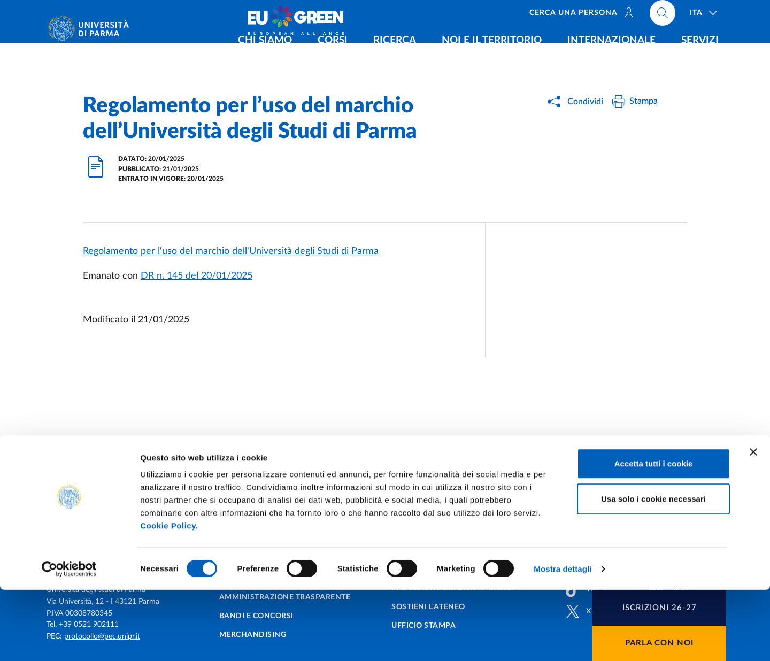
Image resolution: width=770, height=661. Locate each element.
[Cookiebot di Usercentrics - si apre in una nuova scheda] (69, 640)
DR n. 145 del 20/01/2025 (196, 276)
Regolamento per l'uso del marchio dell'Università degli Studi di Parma (231, 251)
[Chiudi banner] (753, 523)
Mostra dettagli (562, 639)
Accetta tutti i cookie (653, 534)
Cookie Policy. (169, 596)
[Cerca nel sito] (662, 16)
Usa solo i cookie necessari (653, 569)
